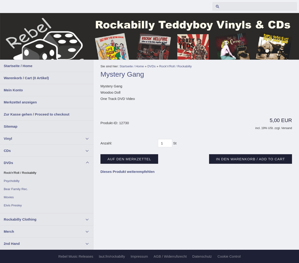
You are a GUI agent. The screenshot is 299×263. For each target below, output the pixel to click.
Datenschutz (202, 256)
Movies (9, 197)
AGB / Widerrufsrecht (170, 256)
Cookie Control (229, 256)
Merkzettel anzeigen (20, 102)
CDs (7, 151)
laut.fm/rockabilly (112, 256)
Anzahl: (106, 143)
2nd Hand (12, 244)
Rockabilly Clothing (20, 219)
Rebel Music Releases (75, 256)
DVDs (8, 163)
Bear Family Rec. (16, 189)
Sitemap (10, 126)
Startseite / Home (18, 66)
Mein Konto (13, 90)
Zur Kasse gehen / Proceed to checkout (36, 114)
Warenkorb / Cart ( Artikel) (26, 78)
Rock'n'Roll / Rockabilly (20, 172)
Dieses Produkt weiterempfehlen (127, 172)
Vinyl (8, 138)
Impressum (139, 256)
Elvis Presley (13, 205)
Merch (9, 231)
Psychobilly (12, 181)
